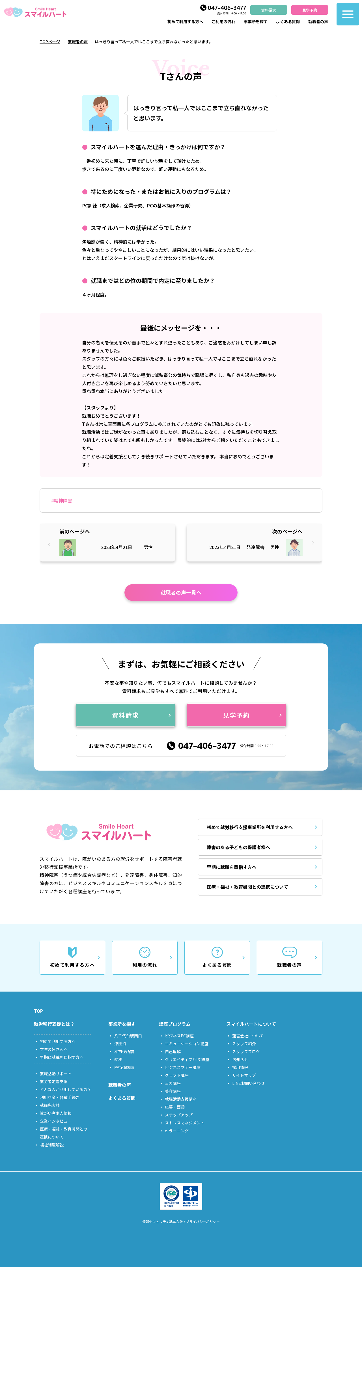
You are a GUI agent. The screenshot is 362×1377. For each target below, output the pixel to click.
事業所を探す (256, 21)
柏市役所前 (124, 1051)
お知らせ (240, 1059)
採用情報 (240, 1067)
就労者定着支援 (54, 1081)
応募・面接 (175, 1107)
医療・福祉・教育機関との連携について (247, 886)
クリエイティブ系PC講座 (187, 1059)
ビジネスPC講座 (179, 1035)
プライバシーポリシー (203, 1221)
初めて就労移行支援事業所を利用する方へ (250, 827)
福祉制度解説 (52, 1145)
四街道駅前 (124, 1067)
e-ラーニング (177, 1130)
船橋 (118, 1059)
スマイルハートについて (251, 1024)
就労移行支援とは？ (54, 1024)
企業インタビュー (56, 1121)
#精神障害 (61, 500)
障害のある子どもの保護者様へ (238, 847)
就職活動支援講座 (181, 1099)
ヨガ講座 (173, 1083)
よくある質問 (288, 21)
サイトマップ (244, 1075)
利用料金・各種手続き (59, 1097)
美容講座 (173, 1091)
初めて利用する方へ (185, 21)
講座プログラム (175, 1024)
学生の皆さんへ (54, 1049)
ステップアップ (179, 1115)
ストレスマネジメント (184, 1123)
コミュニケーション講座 (186, 1043)
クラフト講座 (177, 1075)
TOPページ (50, 41)
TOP (38, 1011)
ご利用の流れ (223, 21)
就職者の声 (318, 21)
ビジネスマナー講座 (183, 1067)
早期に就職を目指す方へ (232, 867)
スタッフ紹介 (244, 1043)
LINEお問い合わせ (248, 1083)
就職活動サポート (56, 1073)
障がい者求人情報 (56, 1113)
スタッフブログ (246, 1051)
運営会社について (248, 1035)
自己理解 (173, 1051)
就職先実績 (50, 1105)
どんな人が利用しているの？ (65, 1089)
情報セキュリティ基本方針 (162, 1221)
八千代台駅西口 (128, 1035)
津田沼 (120, 1043)
